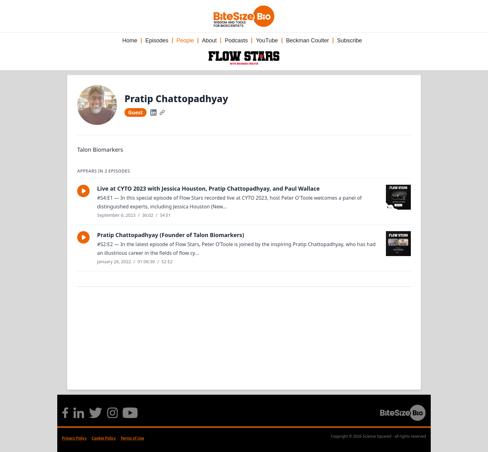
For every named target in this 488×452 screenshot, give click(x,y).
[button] (83, 191)
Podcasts (236, 40)
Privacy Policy (74, 438)
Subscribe (349, 40)
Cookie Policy (103, 438)
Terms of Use (132, 438)
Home (129, 40)
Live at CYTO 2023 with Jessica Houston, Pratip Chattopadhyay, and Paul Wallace (208, 188)
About (209, 40)
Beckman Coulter (307, 40)
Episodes (156, 40)
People (185, 40)
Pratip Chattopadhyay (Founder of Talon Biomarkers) (170, 235)
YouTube (267, 40)
